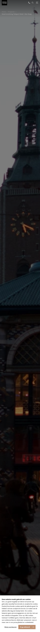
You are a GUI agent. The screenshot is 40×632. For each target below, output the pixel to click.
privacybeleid (18, 622)
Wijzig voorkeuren (10, 627)
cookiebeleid (29, 622)
